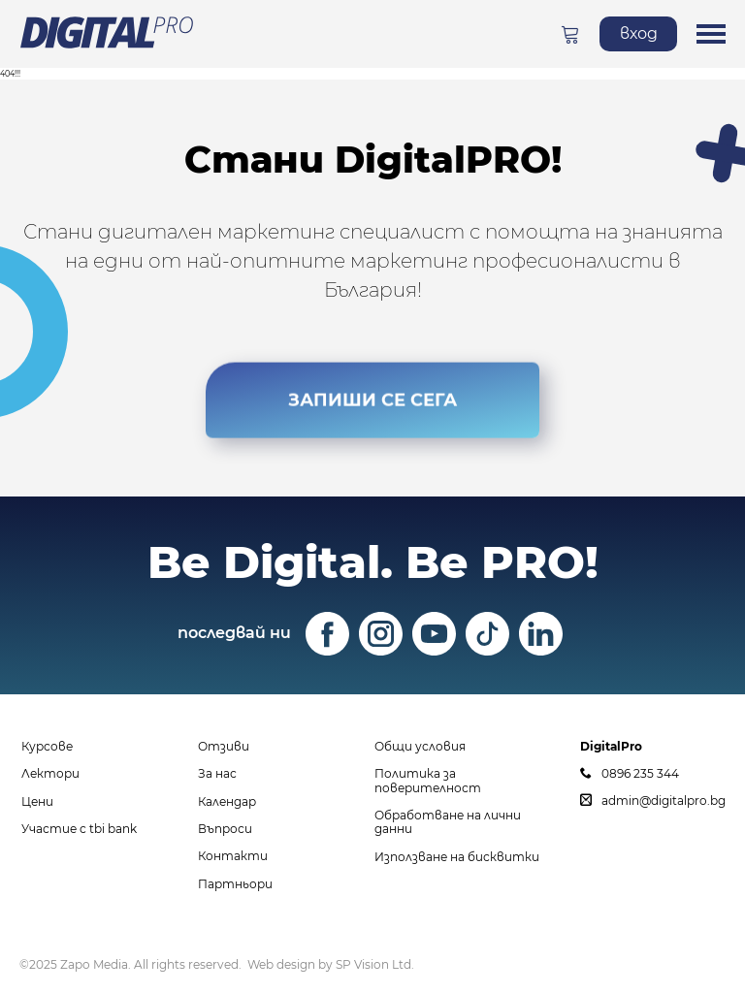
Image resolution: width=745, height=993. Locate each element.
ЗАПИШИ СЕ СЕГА (372, 398)
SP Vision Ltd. (375, 964)
